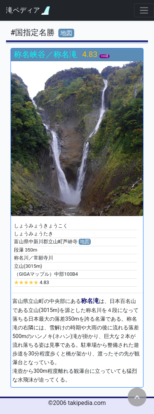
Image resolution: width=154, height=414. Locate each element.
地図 (66, 33)
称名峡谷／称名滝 (46, 54)
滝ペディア (28, 10)
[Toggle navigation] (144, 10)
